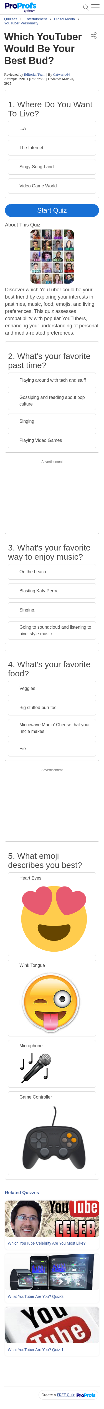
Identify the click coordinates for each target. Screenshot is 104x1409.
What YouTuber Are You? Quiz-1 (36, 1349)
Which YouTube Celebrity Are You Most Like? (46, 1243)
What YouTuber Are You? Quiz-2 (36, 1296)
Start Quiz (52, 210)
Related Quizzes (22, 1192)
